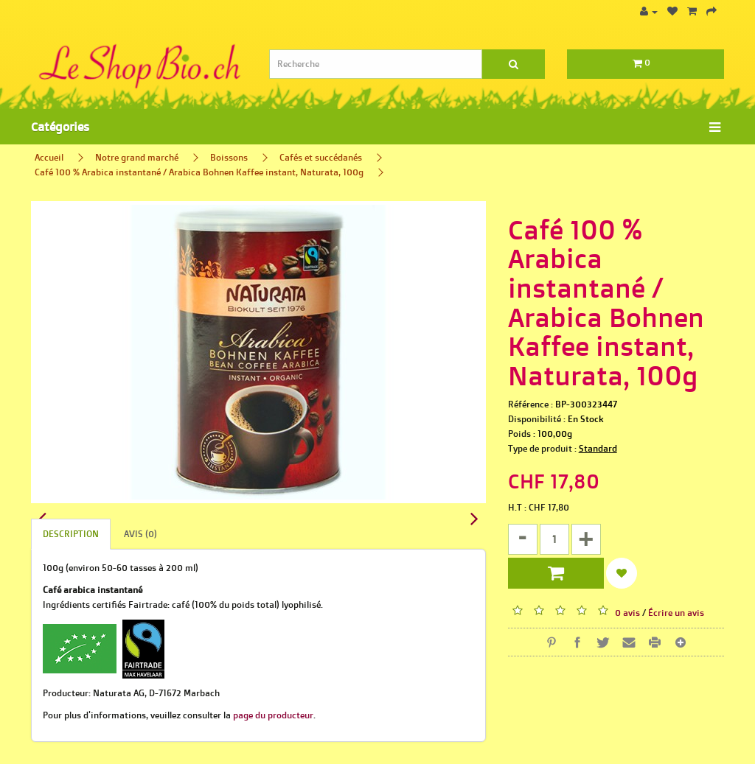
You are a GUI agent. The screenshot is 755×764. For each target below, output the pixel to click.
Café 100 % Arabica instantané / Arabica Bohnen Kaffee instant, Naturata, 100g (199, 172)
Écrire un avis (676, 612)
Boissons (229, 157)
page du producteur (273, 715)
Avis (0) (140, 533)
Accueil (49, 157)
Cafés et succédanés (320, 157)
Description (71, 533)
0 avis (627, 612)
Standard (598, 448)
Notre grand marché (136, 157)
